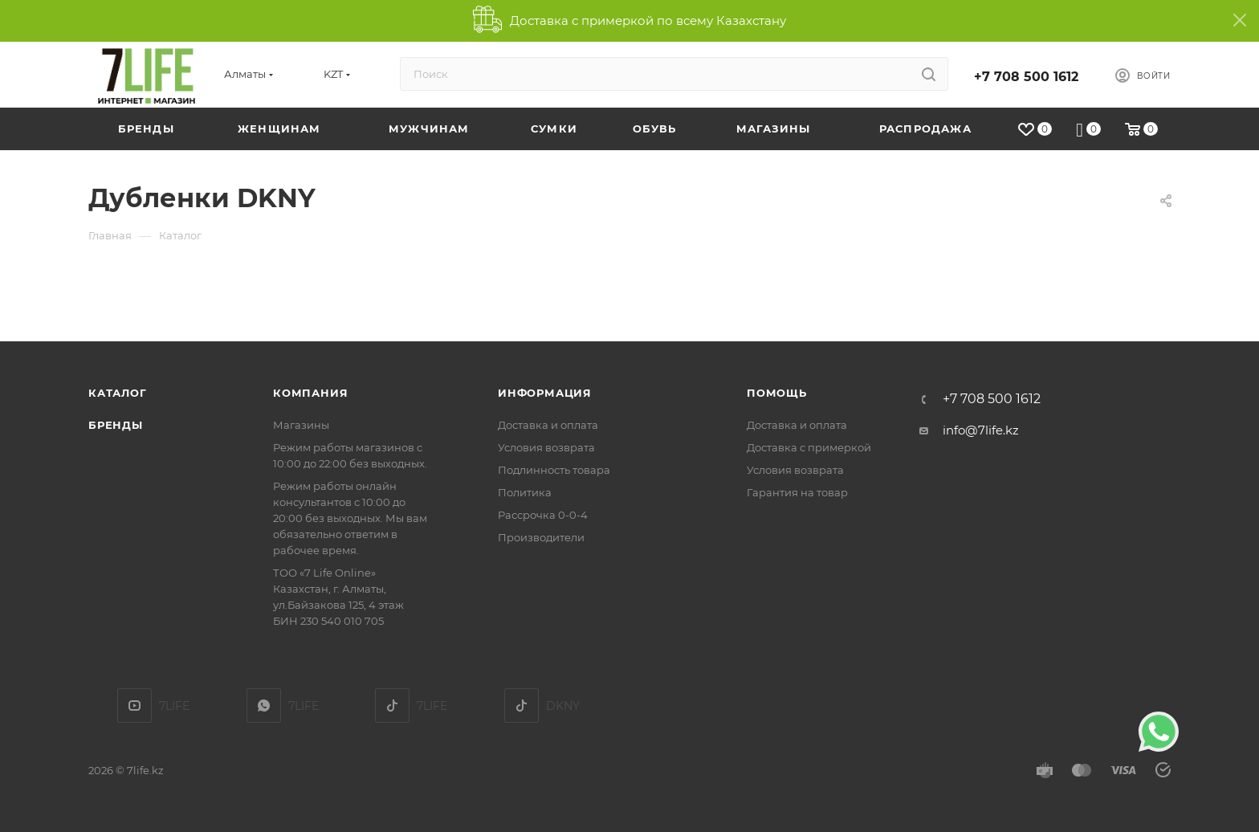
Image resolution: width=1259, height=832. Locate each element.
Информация (545, 392)
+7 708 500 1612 (1026, 76)
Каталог (117, 392)
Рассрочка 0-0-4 (543, 514)
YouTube (134, 705)
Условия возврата (546, 447)
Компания (310, 392)
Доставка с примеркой (809, 447)
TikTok (392, 705)
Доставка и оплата (548, 424)
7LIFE (264, 705)
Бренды (115, 424)
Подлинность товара (554, 469)
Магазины (301, 424)
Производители (541, 537)
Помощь (777, 392)
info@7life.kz (981, 430)
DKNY (521, 705)
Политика (525, 492)
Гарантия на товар (797, 492)
